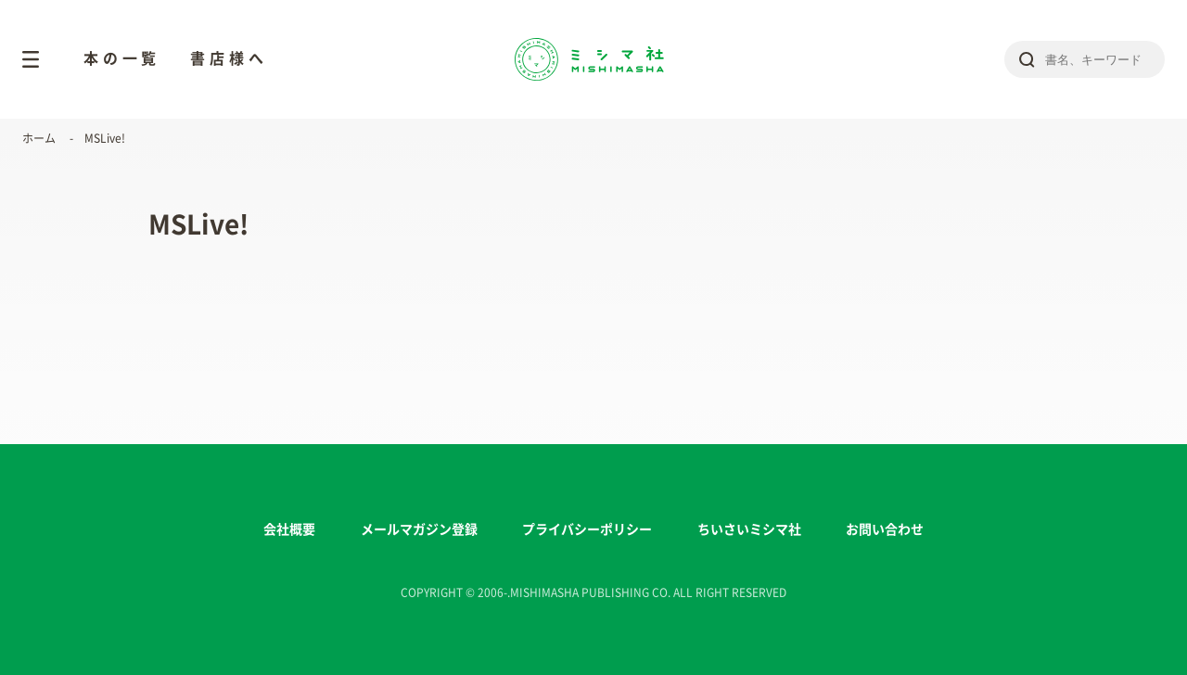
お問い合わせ (885, 529)
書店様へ (228, 58)
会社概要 (289, 529)
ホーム (39, 138)
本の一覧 (121, 58)
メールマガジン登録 (419, 529)
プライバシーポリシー (587, 529)
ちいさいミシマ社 (749, 529)
